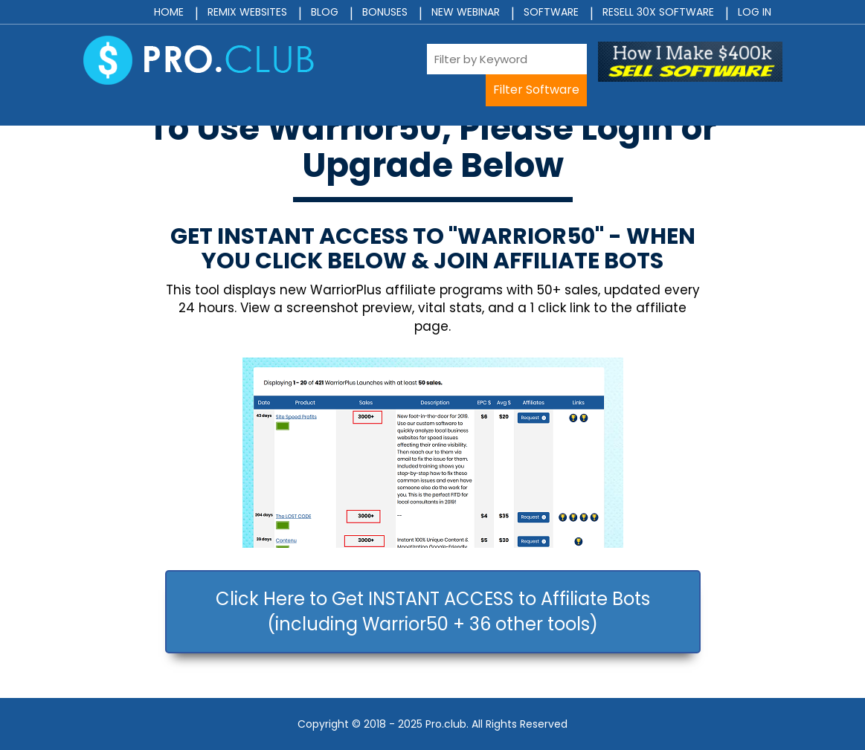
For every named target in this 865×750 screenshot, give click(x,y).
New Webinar (465, 11)
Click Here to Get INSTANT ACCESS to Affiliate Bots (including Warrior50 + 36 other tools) (433, 611)
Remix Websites (247, 11)
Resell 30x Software (658, 11)
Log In (754, 11)
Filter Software (536, 89)
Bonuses (385, 11)
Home (169, 11)
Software (551, 11)
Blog (324, 11)
